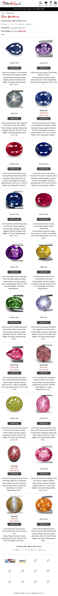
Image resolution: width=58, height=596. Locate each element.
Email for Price (14, 68)
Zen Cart (41, 593)
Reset (3, 34)
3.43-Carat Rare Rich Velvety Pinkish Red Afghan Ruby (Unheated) (43, 226)
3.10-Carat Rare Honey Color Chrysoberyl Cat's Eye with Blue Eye (14, 531)
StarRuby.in (27, 593)
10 (23, 24)
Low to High (13, 27)
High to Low (21, 27)
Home (3, 13)
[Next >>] (29, 24)
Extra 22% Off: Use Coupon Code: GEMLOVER (29, 9)
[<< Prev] (4, 24)
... (25, 24)
